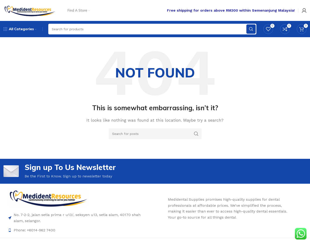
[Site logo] (29, 10)
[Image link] (48, 197)
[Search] (155, 133)
